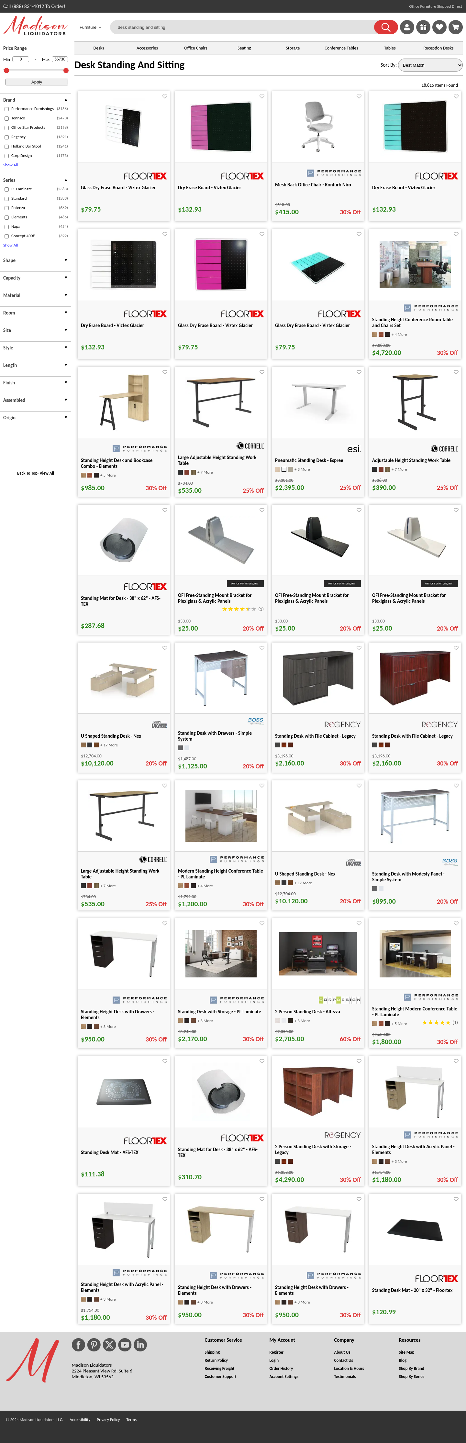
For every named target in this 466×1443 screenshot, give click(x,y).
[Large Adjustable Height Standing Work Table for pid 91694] (221, 427)
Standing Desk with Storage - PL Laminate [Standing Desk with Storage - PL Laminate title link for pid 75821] (219, 1012)
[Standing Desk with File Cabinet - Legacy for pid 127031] (318, 704)
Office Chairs (195, 48)
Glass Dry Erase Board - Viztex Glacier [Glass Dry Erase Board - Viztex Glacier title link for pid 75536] (312, 325)
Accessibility (80, 1419)
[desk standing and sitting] (246, 27)
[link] (456, 27)
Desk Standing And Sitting (129, 65)
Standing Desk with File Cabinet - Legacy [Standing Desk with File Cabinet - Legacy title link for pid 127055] (412, 736)
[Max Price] (60, 59)
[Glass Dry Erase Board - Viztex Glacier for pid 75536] (318, 292)
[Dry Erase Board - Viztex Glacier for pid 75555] (221, 154)
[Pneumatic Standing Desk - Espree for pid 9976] (318, 422)
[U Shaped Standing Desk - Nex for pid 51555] (318, 836)
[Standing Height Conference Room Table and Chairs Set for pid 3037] (415, 286)
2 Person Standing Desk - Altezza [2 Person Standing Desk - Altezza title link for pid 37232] (307, 1012)
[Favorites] (439, 32)
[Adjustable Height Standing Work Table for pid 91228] (415, 430)
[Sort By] (430, 65)
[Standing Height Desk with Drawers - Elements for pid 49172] (318, 1253)
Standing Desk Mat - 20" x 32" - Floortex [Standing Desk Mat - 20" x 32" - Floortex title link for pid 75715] (412, 1290)
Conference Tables (341, 48)
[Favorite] (164, 96)
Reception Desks (439, 48)
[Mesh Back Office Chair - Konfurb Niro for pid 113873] (318, 154)
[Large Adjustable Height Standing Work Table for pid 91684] (124, 840)
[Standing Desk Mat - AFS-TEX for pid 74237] (124, 1119)
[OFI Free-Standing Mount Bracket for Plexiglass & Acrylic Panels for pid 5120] (221, 563)
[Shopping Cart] (456, 27)
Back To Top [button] (27, 473)
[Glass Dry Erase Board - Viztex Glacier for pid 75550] (124, 154)
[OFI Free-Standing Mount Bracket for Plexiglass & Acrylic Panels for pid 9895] (318, 565)
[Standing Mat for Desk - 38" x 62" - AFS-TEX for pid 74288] (221, 1119)
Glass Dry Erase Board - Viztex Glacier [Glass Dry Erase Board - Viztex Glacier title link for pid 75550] (118, 188)
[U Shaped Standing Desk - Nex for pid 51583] (124, 698)
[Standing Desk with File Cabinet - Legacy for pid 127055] (415, 704)
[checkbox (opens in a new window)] (7, 109)
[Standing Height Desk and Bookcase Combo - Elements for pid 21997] (124, 430)
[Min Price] (20, 59)
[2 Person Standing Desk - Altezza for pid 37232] (318, 974)
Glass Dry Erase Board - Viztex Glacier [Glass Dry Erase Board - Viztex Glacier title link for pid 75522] (215, 325)
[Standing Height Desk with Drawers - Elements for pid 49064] (221, 1253)
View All (47, 473)
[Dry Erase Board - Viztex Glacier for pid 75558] (415, 154)
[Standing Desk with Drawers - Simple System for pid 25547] (221, 705)
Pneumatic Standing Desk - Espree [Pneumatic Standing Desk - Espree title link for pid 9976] (309, 460)
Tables (389, 48)
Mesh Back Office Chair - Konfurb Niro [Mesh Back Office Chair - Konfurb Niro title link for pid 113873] (313, 185)
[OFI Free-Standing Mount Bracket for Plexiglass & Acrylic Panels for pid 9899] (415, 565)
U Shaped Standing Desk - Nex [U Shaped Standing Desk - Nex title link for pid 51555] (305, 874)
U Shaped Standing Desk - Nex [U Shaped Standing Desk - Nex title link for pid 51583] (111, 736)
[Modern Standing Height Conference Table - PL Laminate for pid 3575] (221, 840)
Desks (99, 48)
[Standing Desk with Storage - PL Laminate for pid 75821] (221, 976)
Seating (244, 48)
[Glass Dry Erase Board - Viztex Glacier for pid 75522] (221, 292)
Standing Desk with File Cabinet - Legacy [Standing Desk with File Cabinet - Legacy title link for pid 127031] (315, 736)
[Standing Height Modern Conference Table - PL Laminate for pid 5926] (415, 976)
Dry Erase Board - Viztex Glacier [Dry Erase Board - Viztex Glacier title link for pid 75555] (209, 188)
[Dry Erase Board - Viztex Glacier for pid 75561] (124, 290)
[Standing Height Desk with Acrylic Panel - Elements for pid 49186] (124, 1257)
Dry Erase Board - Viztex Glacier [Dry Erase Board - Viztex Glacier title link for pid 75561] (112, 325)
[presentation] (35, 101)
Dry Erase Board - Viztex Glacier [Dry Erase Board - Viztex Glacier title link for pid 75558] (403, 188)
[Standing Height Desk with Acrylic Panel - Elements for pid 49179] (415, 1119)
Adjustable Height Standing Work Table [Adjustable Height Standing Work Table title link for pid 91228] (411, 460)
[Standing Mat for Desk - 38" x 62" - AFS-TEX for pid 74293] (124, 568)
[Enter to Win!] (423, 32)
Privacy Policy (108, 1419)
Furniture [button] (91, 28)
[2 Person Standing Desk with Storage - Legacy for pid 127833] (318, 1115)
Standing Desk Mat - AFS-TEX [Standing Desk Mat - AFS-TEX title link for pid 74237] (110, 1152)
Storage (293, 48)
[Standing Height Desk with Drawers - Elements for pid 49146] (124, 977)
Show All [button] (10, 164)
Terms (131, 1419)
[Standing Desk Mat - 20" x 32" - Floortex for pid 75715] (415, 1257)
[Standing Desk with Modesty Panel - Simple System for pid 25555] (415, 842)
